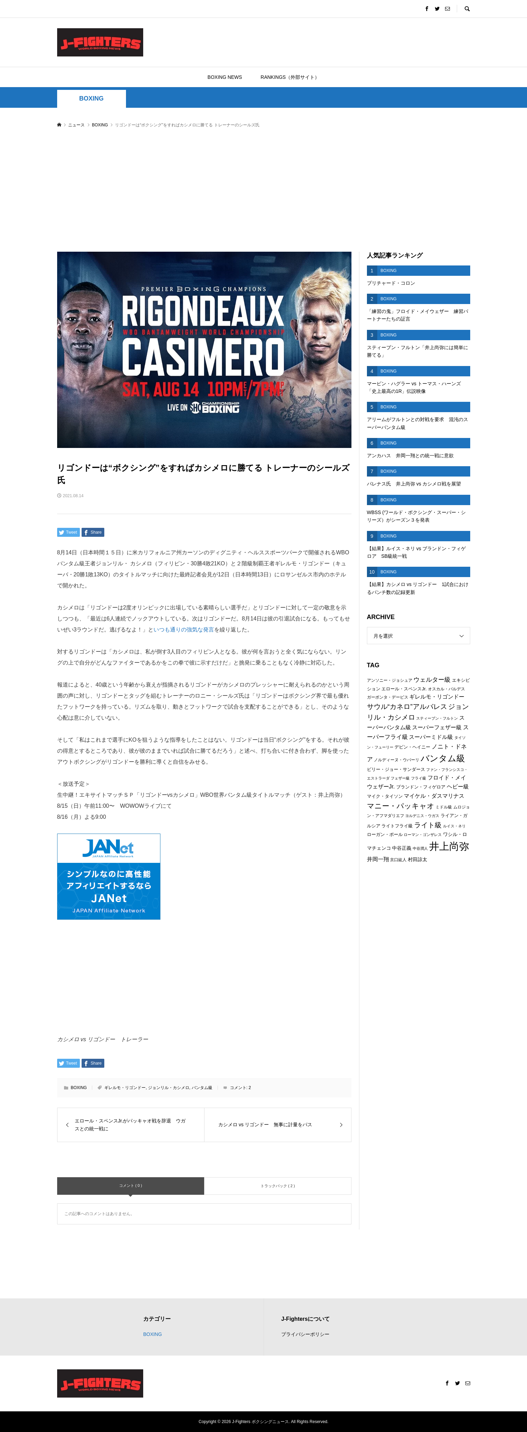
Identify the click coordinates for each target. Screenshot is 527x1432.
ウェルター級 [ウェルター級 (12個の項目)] (432, 679)
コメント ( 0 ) (130, 1185)
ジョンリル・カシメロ (168, 1087)
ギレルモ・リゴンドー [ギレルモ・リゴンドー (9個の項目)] (436, 697)
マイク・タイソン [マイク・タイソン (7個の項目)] (385, 796)
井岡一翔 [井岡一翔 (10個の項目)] (378, 859)
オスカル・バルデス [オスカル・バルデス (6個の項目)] (446, 689)
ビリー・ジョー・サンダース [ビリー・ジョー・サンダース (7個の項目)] (396, 769)
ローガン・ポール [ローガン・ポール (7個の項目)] (385, 834)
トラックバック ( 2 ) (278, 1186)
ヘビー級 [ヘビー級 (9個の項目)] (458, 787)
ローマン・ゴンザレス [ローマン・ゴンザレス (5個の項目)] (423, 835)
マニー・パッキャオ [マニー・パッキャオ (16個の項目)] (400, 806)
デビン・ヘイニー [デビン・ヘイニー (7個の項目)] (412, 747)
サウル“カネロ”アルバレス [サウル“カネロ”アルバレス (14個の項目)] (407, 706)
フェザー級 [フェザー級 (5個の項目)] (400, 778)
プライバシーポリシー (305, 1334)
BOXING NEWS (225, 77)
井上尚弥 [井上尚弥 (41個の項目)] (449, 846)
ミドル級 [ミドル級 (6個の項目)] (443, 807)
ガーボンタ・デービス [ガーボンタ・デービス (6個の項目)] (387, 697)
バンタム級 (202, 1087)
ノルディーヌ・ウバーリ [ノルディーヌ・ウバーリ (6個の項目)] (396, 759)
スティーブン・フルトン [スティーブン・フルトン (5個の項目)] (437, 718)
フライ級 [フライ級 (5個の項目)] (418, 778)
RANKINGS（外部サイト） (290, 77)
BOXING (91, 98)
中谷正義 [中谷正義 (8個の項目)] (401, 848)
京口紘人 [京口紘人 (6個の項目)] (398, 859)
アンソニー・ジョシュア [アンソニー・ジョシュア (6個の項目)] (389, 680)
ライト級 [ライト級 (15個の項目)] (428, 825)
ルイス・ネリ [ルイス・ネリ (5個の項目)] (454, 826)
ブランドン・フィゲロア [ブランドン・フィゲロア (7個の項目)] (420, 787)
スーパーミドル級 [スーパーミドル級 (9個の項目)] (431, 737)
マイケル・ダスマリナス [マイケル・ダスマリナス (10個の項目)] (434, 796)
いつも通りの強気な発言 (184, 630)
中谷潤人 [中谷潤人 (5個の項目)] (420, 848)
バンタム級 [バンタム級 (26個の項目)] (443, 758)
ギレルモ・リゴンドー (125, 1087)
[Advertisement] (263, 190)
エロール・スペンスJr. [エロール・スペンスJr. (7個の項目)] (403, 688)
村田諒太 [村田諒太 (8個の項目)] (417, 859)
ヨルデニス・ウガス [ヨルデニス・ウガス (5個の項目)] (422, 816)
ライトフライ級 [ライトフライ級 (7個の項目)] (397, 825)
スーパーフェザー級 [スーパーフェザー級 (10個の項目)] (437, 727)
